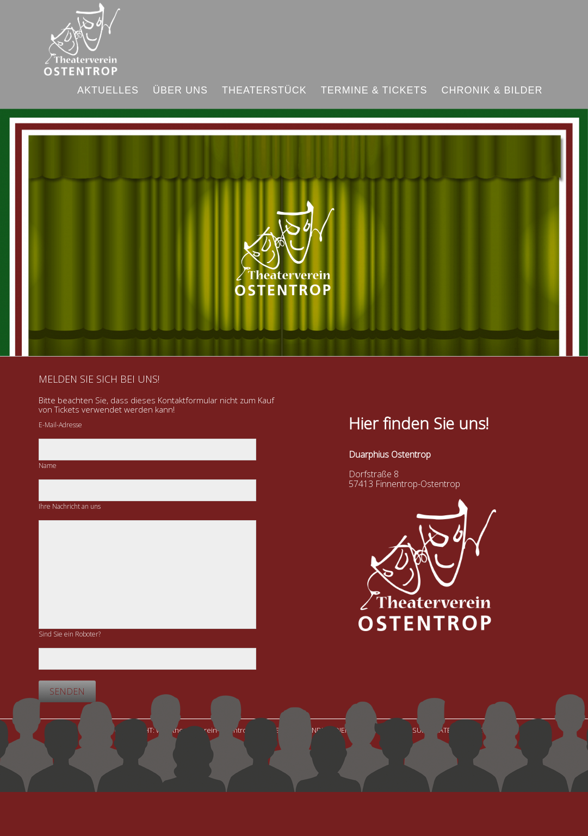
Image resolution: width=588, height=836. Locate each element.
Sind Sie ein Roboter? (70, 634)
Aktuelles (108, 90)
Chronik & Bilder (491, 90)
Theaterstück (264, 90)
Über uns (180, 90)
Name (48, 465)
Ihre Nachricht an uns (70, 506)
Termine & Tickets (374, 90)
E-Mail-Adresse (60, 424)
